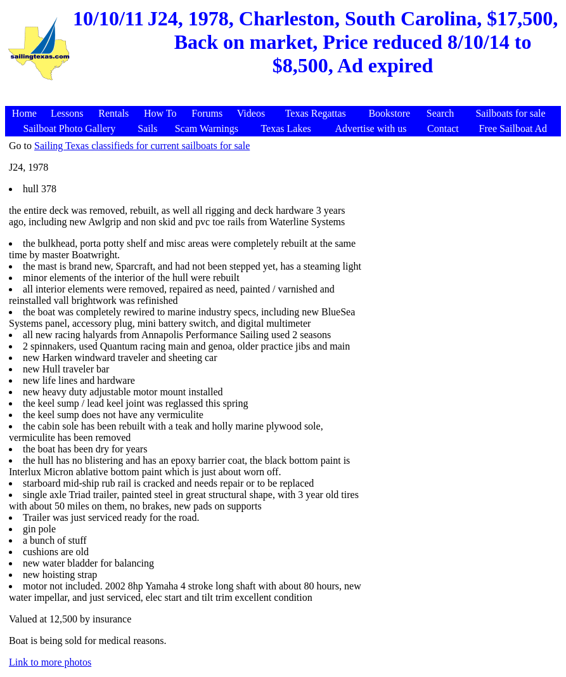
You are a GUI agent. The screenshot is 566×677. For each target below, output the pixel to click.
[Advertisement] (284, 99)
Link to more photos (50, 662)
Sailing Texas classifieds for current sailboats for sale (142, 145)
